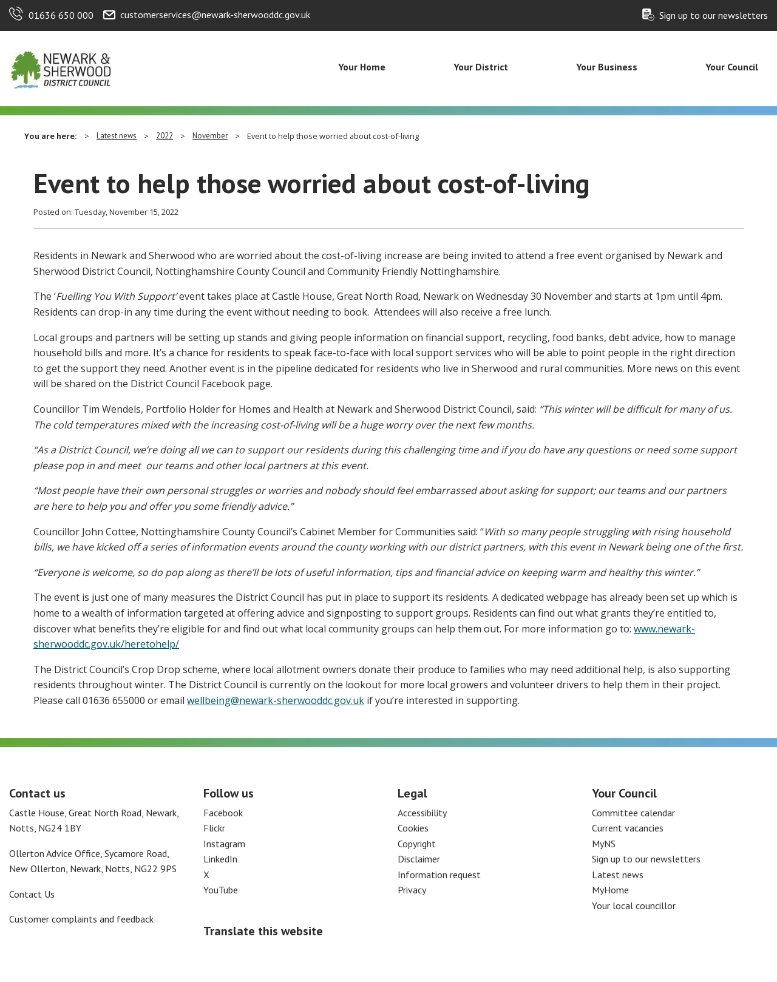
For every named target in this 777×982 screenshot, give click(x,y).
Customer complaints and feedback (81, 919)
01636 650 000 (61, 15)
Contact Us (32, 894)
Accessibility (422, 813)
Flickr (214, 828)
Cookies (413, 828)
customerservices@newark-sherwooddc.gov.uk (215, 14)
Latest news (117, 135)
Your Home (361, 67)
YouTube (220, 890)
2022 (164, 135)
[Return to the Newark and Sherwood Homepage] (60, 67)
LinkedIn (220, 859)
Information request (439, 875)
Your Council (731, 67)
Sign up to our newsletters (713, 15)
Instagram (224, 844)
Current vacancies (627, 828)
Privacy (412, 890)
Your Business (606, 67)
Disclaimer (419, 859)
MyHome (610, 890)
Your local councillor (634, 905)
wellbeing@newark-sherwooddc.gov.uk (275, 700)
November (210, 135)
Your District (480, 67)
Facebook (223, 813)
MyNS (604, 844)
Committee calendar (633, 813)
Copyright (417, 844)
